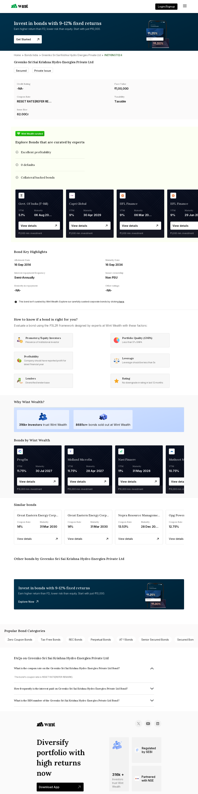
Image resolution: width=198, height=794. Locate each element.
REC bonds (75, 639)
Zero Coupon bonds (20, 639)
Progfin (22, 459)
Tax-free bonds (50, 639)
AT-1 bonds (126, 639)
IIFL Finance (129, 203)
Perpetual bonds (101, 639)
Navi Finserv (127, 459)
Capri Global (77, 203)
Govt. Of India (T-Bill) (33, 203)
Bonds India (31, 55)
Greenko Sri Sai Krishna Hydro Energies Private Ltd (71, 55)
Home (17, 55)
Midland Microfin (80, 459)
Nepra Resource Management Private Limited (150, 515)
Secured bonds (186, 639)
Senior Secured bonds (155, 639)
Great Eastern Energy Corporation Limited (47, 515)
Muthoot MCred (180, 459)
